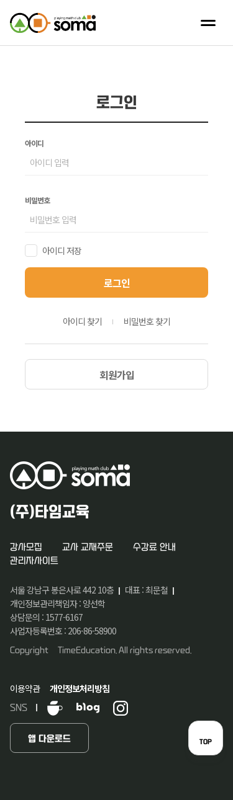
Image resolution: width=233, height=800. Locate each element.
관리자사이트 (34, 561)
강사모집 (26, 547)
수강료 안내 (154, 547)
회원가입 (116, 374)
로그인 (117, 282)
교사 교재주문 (87, 547)
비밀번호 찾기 (147, 321)
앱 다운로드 (49, 739)
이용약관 (25, 688)
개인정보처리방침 (79, 688)
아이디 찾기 (82, 321)
